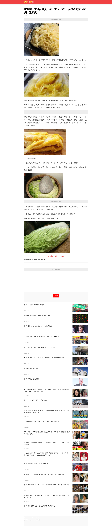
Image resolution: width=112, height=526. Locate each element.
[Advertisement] (56, 282)
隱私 (37, 520)
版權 (39, 520)
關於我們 (26, 520)
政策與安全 (31, 520)
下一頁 (56, 295)
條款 (35, 520)
